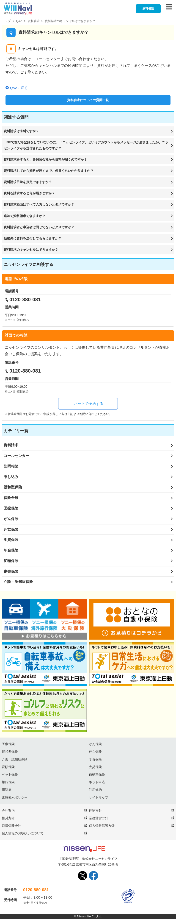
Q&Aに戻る (19, 88)
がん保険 (11, 519)
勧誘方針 (95, 810)
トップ (6, 21)
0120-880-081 (36, 890)
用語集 (6, 789)
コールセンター (16, 456)
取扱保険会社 (11, 825)
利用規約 (95, 789)
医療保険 (11, 508)
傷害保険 (11, 571)
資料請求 (34, 21)
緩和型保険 (13, 487)
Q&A (19, 21)
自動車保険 (97, 774)
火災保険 (95, 767)
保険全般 (11, 498)
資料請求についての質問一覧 (88, 100)
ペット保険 (10, 774)
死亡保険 (11, 529)
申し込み (11, 477)
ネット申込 (97, 782)
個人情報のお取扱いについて (23, 833)
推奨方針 (8, 818)
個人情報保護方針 (102, 825)
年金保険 (11, 550)
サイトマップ (98, 797)
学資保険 (11, 540)
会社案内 (8, 810)
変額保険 (11, 561)
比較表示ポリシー (15, 797)
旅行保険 (8, 782)
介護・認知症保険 (18, 582)
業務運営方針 (98, 818)
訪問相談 (11, 466)
